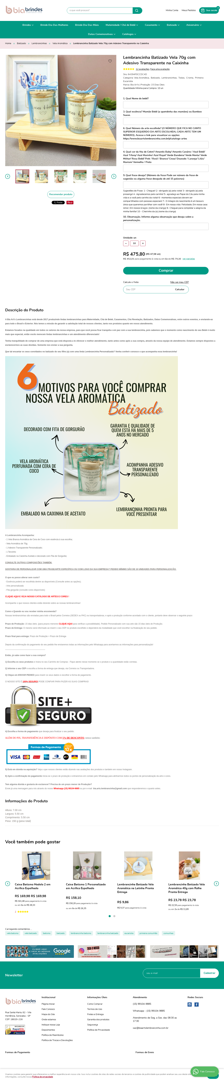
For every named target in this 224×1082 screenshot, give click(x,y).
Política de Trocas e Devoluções (57, 1040)
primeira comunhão (148, 933)
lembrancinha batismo (81, 933)
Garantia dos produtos (98, 1020)
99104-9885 (142, 1004)
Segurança (92, 1025)
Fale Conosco (48, 1009)
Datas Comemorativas (100, 34)
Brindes (26, 25)
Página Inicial (48, 1004)
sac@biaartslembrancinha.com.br (150, 1028)
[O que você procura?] (137, 10)
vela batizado (31, 933)
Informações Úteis (97, 997)
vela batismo (12, 933)
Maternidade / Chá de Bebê (120, 25)
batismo (46, 933)
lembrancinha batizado (107, 933)
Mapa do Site (48, 1014)
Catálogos (128, 34)
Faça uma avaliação (160, 69)
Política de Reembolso (53, 1035)
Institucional (48, 997)
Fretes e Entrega (95, 1014)
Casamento (151, 25)
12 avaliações (142, 69)
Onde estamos (49, 1020)
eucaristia (129, 933)
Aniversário (192, 25)
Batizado (172, 25)
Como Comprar (95, 1004)
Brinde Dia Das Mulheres (54, 25)
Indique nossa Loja (51, 1025)
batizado (61, 933)
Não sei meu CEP (179, 282)
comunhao (168, 933)
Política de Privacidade (98, 1030)
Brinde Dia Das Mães (87, 25)
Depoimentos (48, 1030)
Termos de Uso (94, 1009)
